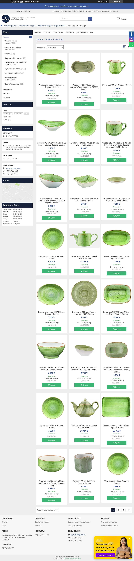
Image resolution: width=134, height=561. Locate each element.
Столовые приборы (12, 73)
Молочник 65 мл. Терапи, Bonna (116, 85)
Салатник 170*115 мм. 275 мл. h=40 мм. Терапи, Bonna (116, 313)
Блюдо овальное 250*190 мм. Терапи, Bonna (51, 313)
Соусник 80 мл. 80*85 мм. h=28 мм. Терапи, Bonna (84, 200)
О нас (4, 525)
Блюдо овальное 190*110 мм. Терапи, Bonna (116, 257)
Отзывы (6, 93)
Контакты (70, 32)
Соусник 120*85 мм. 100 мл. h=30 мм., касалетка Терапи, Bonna (117, 370)
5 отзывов (104, 1)
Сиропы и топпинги (75, 525)
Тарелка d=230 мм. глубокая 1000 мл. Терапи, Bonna (117, 200)
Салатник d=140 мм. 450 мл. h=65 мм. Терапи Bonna (51, 369)
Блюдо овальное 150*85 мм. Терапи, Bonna (51, 86)
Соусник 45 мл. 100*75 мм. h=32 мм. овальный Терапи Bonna (51, 144)
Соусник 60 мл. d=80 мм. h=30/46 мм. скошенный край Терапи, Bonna (51, 201)
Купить (52, 102)
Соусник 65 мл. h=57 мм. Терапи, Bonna (84, 482)
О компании (58, 32)
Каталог (47, 32)
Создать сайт (28, 1)
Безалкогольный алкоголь (11, 79)
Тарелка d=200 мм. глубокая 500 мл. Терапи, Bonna (84, 144)
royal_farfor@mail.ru (13, 168)
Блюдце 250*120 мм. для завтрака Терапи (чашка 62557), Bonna (84, 87)
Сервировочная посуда (26, 26)
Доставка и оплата (85, 32)
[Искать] (90, 19)
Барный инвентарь (12, 84)
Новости (6, 98)
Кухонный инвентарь (13, 69)
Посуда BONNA (59, 26)
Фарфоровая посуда (44, 26)
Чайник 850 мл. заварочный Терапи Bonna (84, 427)
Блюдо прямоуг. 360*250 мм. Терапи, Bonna (117, 427)
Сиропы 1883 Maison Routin (13, 48)
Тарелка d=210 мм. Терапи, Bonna (116, 482)
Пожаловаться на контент (73, 559)
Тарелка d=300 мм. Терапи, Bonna (51, 427)
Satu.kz (76, 557)
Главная (37, 32)
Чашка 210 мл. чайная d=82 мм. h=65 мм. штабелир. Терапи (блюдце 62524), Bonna (116, 145)
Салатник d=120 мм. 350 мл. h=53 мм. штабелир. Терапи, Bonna (51, 483)
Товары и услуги (10, 26)
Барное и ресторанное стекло (79, 522)
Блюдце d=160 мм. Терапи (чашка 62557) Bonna (84, 313)
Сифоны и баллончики (13, 58)
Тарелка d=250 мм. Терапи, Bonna (51, 257)
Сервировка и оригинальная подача (15, 63)
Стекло (8, 54)
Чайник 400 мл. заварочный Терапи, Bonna (84, 257)
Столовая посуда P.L (109, 522)
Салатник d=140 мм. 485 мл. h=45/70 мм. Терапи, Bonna (84, 369)
